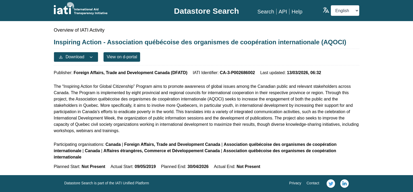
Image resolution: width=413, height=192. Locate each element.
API (283, 12)
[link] (331, 183)
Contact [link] (313, 183)
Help (297, 12)
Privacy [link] (295, 183)
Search (265, 12)
